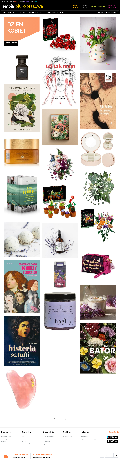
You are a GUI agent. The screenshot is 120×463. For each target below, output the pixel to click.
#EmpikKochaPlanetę (98, 6)
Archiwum (62, 12)
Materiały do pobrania (35, 12)
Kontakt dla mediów (50, 12)
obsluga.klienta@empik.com (42, 457)
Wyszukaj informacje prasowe (106, 12)
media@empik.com (20, 457)
